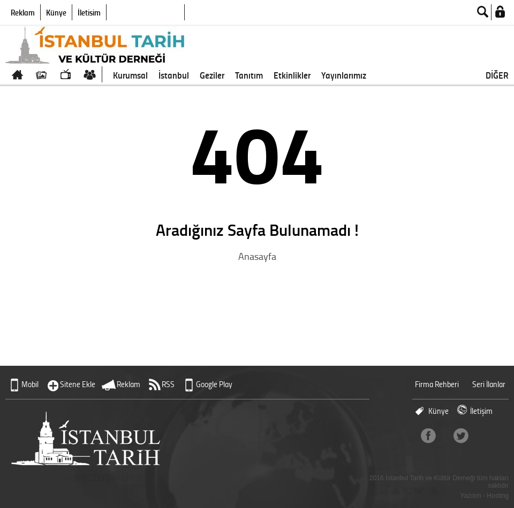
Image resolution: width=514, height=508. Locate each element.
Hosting (498, 495)
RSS (168, 384)
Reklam (23, 12)
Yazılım (470, 495)
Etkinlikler (292, 74)
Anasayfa (257, 256)
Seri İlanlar (488, 384)
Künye (56, 12)
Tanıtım (249, 74)
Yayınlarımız (343, 74)
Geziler (212, 74)
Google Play (214, 384)
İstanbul (173, 74)
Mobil (30, 384)
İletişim (89, 12)
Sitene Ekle (77, 384)
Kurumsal (130, 74)
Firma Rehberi (437, 384)
